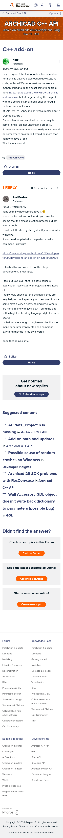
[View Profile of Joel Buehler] (20, 197)
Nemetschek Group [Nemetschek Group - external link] (44, 832)
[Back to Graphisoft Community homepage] (19, 5)
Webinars (7, 774)
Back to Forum (31, 553)
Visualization (8, 676)
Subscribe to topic (34, 394)
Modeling (7, 659)
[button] (6, 166)
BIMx (4, 682)
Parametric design (11, 693)
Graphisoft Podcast (12, 768)
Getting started (39, 659)
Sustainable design (12, 699)
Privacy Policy (10, 826)
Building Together (12, 739)
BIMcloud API (38, 763)
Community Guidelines (47, 826)
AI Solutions (8, 757)
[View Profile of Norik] (16, 60)
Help (50, 5)
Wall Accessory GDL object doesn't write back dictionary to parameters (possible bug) (30, 501)
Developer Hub (40, 739)
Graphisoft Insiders (12, 763)
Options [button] (53, 13)
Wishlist (6, 780)
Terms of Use (26, 826)
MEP (33, 720)
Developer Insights (17, 466)
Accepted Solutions (31, 579)
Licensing (7, 653)
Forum (6, 641)
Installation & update (12, 648)
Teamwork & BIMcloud (13, 705)
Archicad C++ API (34, 432)
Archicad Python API (41, 768)
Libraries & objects (12, 665)
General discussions (13, 720)
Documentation (10, 670)
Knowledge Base (41, 641)
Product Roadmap (11, 785)
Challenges (8, 751)
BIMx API (35, 757)
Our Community (10, 726)
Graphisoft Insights (12, 745)
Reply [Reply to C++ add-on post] (31, 173)
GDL (9, 515)
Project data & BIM (11, 688)
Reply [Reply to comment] (31, 362)
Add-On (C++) (16, 157)
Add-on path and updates (31, 439)
